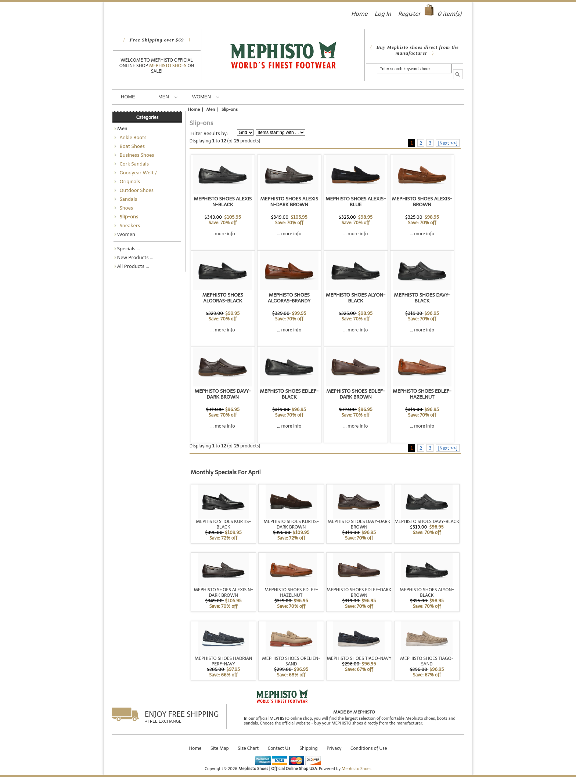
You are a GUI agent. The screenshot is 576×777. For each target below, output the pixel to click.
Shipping (308, 748)
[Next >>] (447, 143)
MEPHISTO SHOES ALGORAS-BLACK (222, 298)
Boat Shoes (131, 146)
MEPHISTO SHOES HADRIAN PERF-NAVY (223, 661)
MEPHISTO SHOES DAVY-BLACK (422, 298)
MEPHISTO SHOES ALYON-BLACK (356, 298)
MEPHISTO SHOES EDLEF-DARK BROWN (355, 394)
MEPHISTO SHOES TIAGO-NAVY (359, 658)
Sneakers (128, 225)
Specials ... (128, 248)
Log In (382, 13)
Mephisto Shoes (168, 65)
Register (409, 13)
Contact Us (279, 748)
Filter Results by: (209, 133)
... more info (222, 233)
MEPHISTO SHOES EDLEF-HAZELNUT (422, 394)
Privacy (334, 748)
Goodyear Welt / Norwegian (137, 173)
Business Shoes (135, 155)
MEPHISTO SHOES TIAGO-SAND (426, 661)
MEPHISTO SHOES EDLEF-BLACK (289, 394)
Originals (128, 181)
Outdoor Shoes (135, 190)
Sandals (127, 199)
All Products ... (133, 266)
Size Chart (248, 748)
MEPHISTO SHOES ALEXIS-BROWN (422, 201)
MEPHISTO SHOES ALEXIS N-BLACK (223, 201)
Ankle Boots (132, 137)
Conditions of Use (368, 748)
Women (205, 96)
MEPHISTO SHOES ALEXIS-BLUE (355, 201)
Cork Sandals (133, 164)
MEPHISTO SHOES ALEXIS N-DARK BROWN (289, 201)
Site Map (219, 748)
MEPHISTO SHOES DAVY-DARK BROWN (223, 394)
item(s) (449, 13)
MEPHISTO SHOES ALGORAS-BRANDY (289, 298)
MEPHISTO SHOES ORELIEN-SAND (291, 661)
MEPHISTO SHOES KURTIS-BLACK (223, 524)
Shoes (125, 208)
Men (167, 96)
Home (359, 13)
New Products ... (135, 257)
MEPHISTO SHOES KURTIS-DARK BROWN (291, 524)
